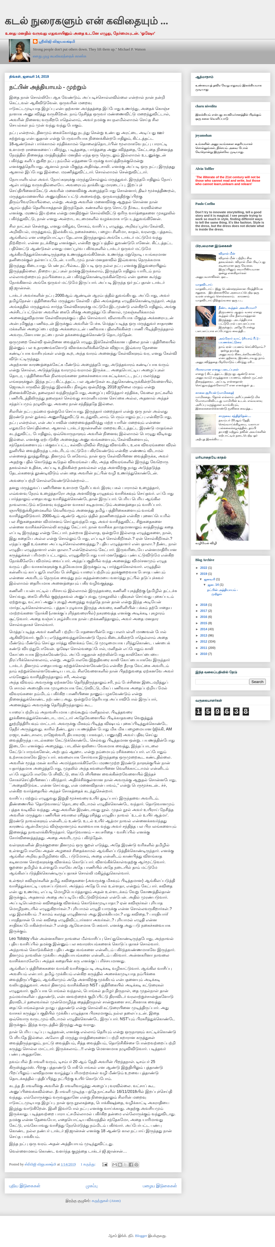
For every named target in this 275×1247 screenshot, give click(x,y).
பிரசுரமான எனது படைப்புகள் (217, 369)
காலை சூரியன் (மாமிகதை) (214, 392)
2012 (204, 641)
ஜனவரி (210, 579)
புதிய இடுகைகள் (24, 1185)
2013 (204, 635)
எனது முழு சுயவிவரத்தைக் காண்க (60, 56)
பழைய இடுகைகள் (160, 1185)
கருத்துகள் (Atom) (106, 1200)
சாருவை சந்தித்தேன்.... (235, 416)
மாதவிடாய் (203, 284)
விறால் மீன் (227, 253)
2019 (204, 573)
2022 (204, 567)
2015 (204, 623)
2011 (204, 647)
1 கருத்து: (88, 1164)
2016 (204, 616)
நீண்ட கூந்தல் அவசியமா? (238, 307)
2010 (204, 654)
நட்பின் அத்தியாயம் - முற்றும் (47, 87)
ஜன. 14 (213, 584)
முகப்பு (92, 1185)
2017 (204, 610)
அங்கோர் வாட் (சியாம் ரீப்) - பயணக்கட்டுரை (239, 340)
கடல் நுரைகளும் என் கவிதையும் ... (86, 21)
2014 (204, 629)
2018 (204, 604)
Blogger (141, 1236)
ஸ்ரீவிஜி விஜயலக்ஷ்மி (57, 41)
